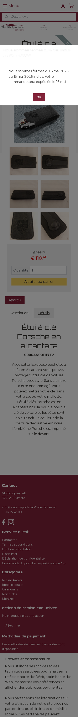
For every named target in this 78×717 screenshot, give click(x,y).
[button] (39, 97)
